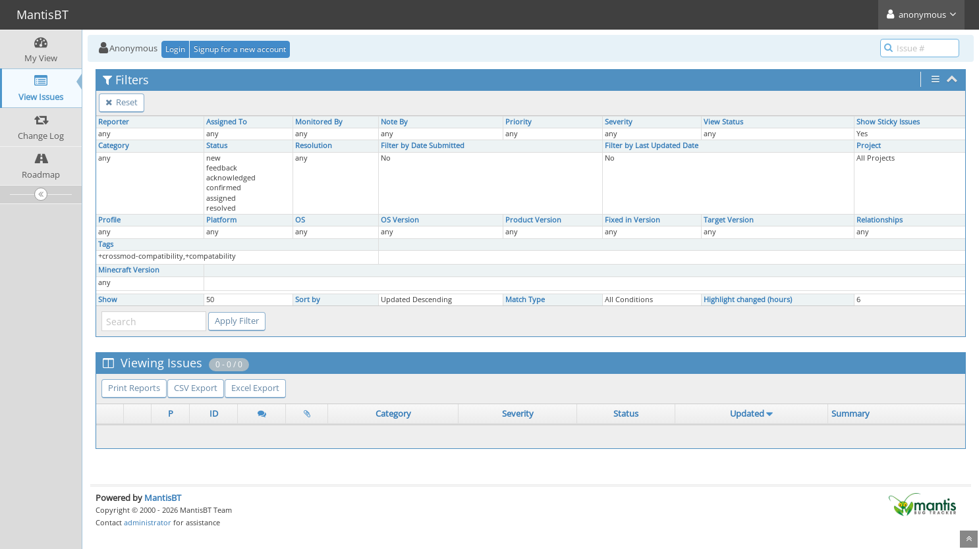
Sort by (307, 299)
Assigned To (226, 121)
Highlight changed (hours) (748, 299)
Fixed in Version (632, 219)
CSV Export (195, 388)
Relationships (879, 219)
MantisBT (162, 498)
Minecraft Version (128, 269)
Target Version (729, 219)
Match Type (525, 299)
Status (216, 145)
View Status (723, 121)
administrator (147, 522)
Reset (121, 102)
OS (300, 219)
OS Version (400, 219)
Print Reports (134, 388)
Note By (394, 121)
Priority (518, 121)
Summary (850, 413)
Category (113, 145)
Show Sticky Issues (888, 121)
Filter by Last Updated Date (651, 145)
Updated (747, 413)
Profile (109, 219)
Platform (221, 219)
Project (868, 145)
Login (175, 49)
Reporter (113, 121)
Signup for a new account (240, 49)
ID (214, 413)
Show (107, 299)
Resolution (313, 145)
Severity (618, 121)
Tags (105, 244)
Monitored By (319, 121)
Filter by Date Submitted (422, 145)
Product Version (533, 219)
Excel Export (255, 388)
